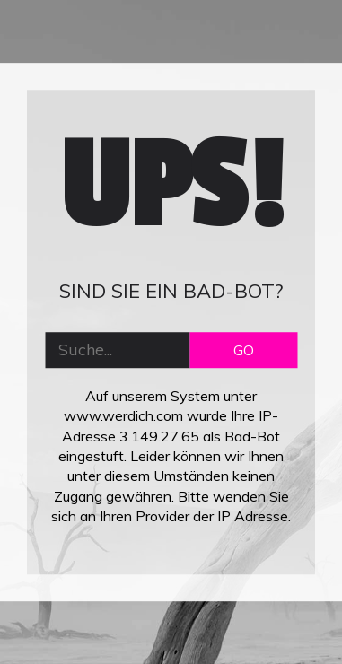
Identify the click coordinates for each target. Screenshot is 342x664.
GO (243, 350)
